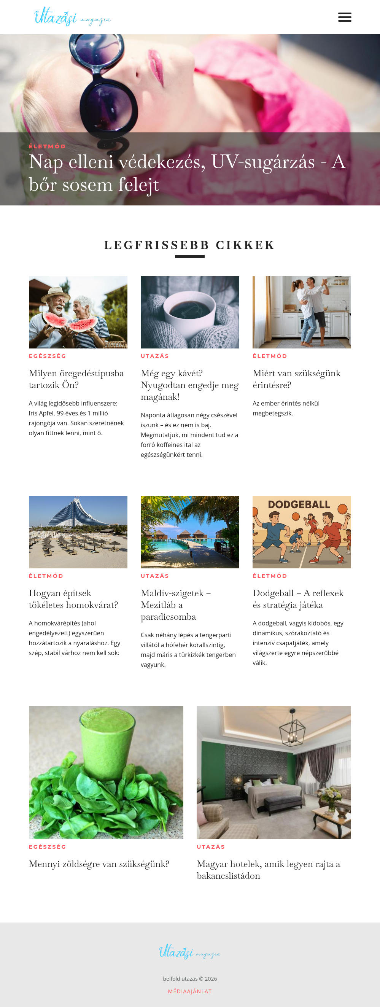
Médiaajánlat (190, 991)
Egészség (48, 356)
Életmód (48, 146)
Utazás (155, 356)
